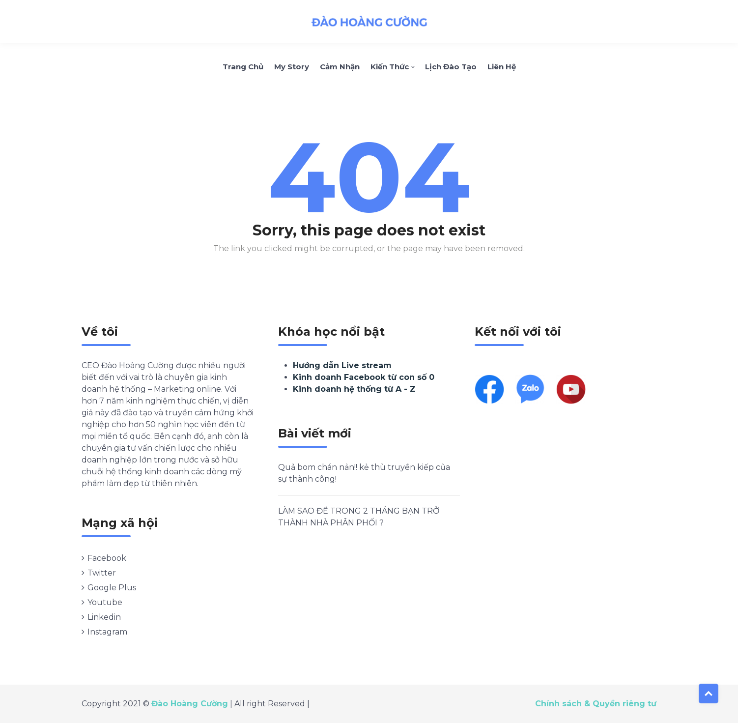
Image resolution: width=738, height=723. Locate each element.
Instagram (107, 631)
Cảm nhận (340, 66)
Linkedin (104, 617)
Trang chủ (243, 66)
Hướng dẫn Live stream (342, 365)
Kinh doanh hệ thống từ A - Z (354, 389)
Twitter (101, 573)
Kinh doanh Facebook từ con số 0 (363, 377)
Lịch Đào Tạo (451, 66)
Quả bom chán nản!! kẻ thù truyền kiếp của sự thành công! (364, 473)
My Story (291, 66)
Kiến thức (389, 66)
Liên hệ (501, 66)
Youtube (104, 602)
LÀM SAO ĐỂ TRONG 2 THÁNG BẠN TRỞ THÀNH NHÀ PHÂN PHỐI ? (358, 516)
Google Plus (111, 587)
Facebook (106, 558)
